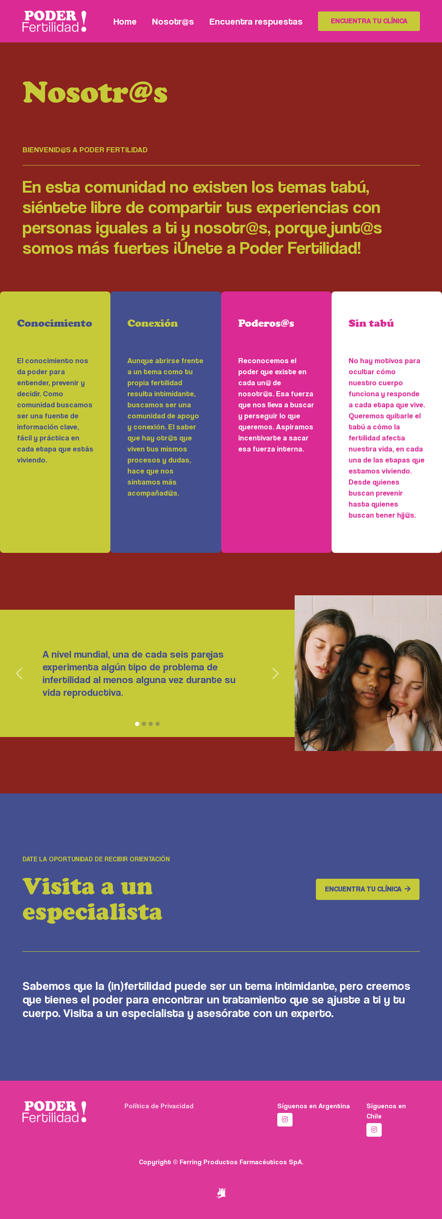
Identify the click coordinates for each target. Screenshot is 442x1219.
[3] (151, 723)
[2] (144, 723)
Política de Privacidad (159, 1106)
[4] (157, 723)
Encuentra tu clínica (369, 21)
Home (125, 21)
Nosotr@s (173, 21)
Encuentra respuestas (256, 21)
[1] (137, 723)
